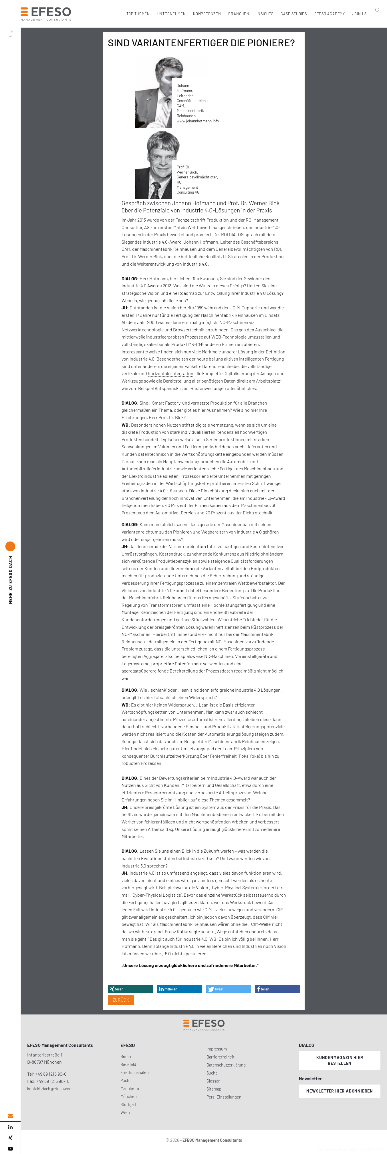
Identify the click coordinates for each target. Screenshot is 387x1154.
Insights (263, 13)
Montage (130, 612)
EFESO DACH (10, 580)
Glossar (213, 1081)
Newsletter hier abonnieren (339, 1091)
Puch (124, 1080)
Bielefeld (128, 1064)
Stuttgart (128, 1104)
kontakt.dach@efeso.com (50, 1088)
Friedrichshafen (134, 1072)
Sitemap (214, 1089)
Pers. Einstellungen (224, 1097)
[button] (130, 989)
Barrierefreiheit (221, 1056)
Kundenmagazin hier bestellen (339, 1060)
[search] (378, 26)
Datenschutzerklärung (226, 1065)
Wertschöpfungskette (203, 454)
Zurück (121, 1000)
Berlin (125, 1056)
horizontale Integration (170, 373)
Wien (125, 1112)
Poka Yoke (249, 756)
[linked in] (10, 1127)
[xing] (10, 1138)
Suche (212, 1073)
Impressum (217, 1048)
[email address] (10, 1116)
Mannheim (129, 1088)
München (128, 1096)
